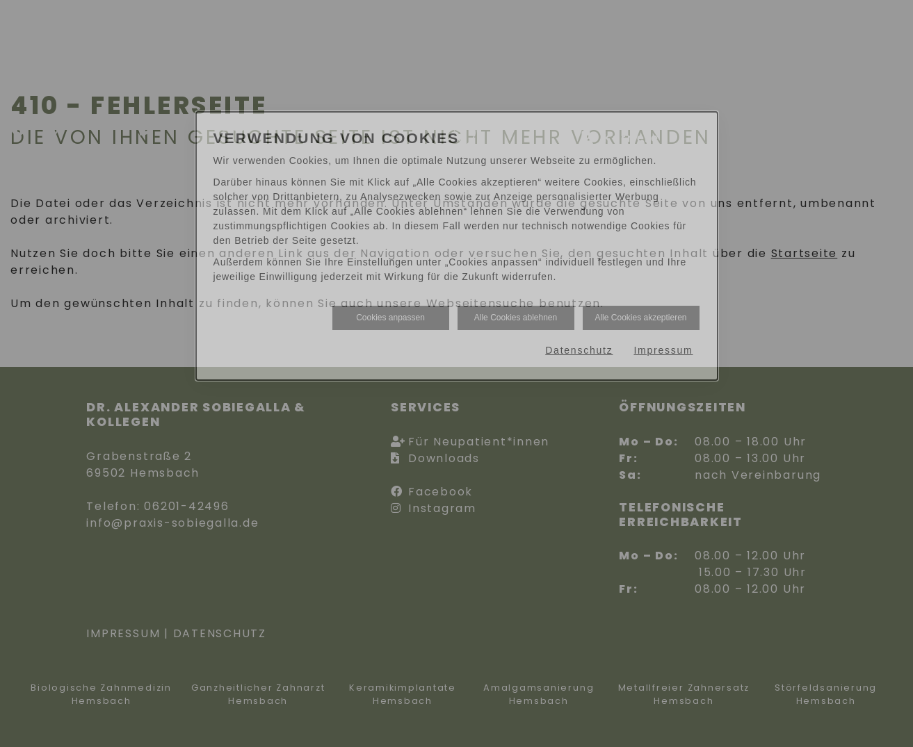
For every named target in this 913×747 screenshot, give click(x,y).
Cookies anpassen (390, 317)
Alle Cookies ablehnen (515, 317)
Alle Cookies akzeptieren (640, 317)
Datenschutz (579, 350)
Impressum (663, 350)
